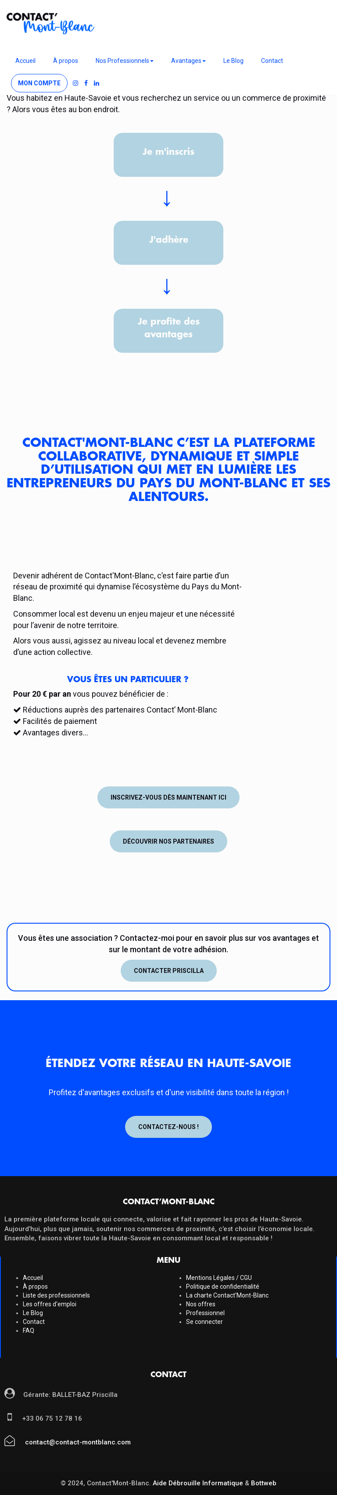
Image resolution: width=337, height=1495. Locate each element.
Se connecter (204, 1321)
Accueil (25, 60)
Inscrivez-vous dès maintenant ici (168, 797)
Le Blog (233, 60)
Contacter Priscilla (169, 970)
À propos (65, 60)
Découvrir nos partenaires (168, 841)
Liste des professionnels (56, 1295)
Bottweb (263, 1483)
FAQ (28, 1330)
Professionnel (205, 1312)
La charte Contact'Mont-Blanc (227, 1295)
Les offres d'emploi (49, 1304)
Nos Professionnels (125, 60)
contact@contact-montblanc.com (77, 1442)
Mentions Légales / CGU (219, 1277)
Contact (272, 60)
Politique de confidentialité (222, 1286)
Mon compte (39, 83)
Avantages (188, 60)
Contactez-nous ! (168, 1126)
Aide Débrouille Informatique (198, 1483)
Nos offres (200, 1304)
